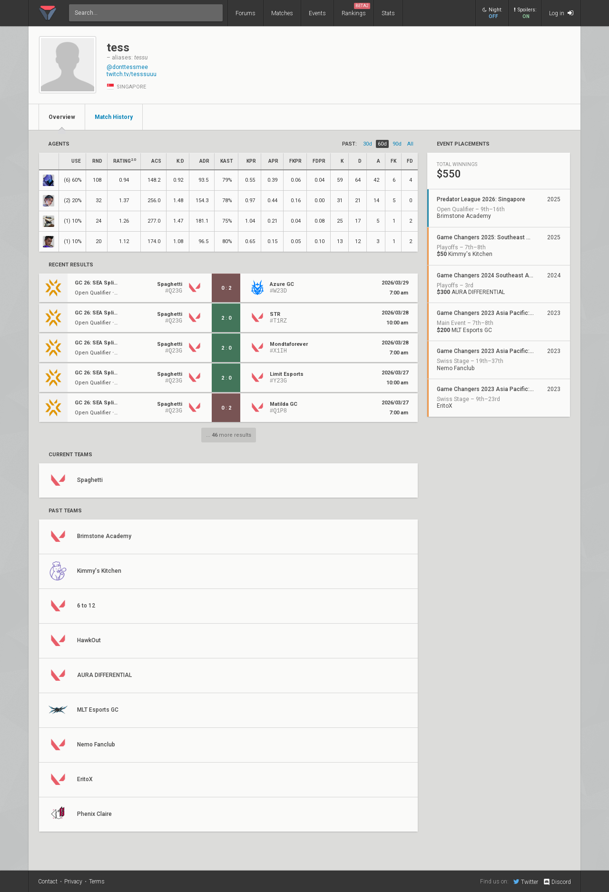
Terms (97, 881)
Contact (48, 881)
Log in (561, 13)
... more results (228, 435)
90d (397, 144)
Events (317, 13)
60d (382, 144)
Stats (388, 13)
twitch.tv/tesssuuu (132, 74)
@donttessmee (127, 67)
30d (367, 144)
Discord (557, 882)
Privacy (73, 881)
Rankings (356, 10)
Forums (245, 13)
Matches (282, 13)
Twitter (525, 881)
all (410, 144)
